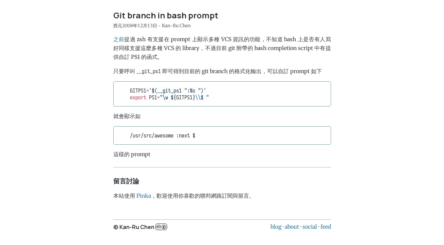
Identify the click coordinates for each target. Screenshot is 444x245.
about (292, 226)
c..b (161, 227)
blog (275, 226)
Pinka (143, 195)
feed (325, 226)
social (309, 226)
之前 (119, 39)
